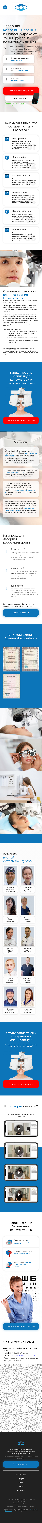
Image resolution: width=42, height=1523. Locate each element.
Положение (34, 1509)
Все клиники (20, 1475)
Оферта (21, 1479)
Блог (21, 1483)
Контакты (21, 1491)
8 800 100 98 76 (20, 98)
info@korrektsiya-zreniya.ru (23, 1355)
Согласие (8, 1511)
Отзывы (21, 1487)
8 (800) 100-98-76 (21, 1453)
